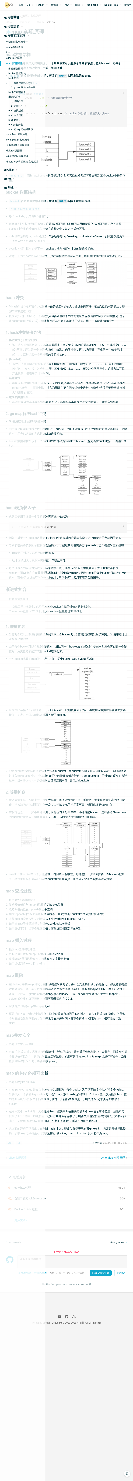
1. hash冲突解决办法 (21, 82)
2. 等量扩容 (17, 106)
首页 (21, 5)
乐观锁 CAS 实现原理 (17, 145)
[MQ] (68, 5)
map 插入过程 (15, 115)
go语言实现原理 (79, 20)
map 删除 (13, 119)
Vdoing (71, 1471)
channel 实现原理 (15, 41)
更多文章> (68, 1363)
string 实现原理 (14, 47)
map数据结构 (15, 68)
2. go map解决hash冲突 (23, 87)
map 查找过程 (15, 110)
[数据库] (56, 5)
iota (8, 52)
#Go (57, 1286)
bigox (58, 26)
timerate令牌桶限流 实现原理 (22, 161)
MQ (67, 5)
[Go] (30, 5)
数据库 (54, 5)
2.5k (90, 26)
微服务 (128, 5)
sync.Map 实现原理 (16, 134)
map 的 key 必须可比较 (20, 129)
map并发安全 (15, 124)
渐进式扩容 (14, 96)
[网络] (79, 5)
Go (28, 5)
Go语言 (63, 20)
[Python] (41, 5)
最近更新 (67, 1319)
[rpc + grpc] (94, 5)
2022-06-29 (72, 26)
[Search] (12, 5)
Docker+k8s (111, 5)
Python (40, 5)
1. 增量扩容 (17, 101)
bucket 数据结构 (17, 73)
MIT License (120, 1471)
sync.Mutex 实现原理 (17, 139)
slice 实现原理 (14, 58)
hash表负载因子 (17, 92)
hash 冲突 (13, 78)
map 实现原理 (14, 63)
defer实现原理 (14, 150)
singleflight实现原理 (17, 156)
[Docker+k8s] (112, 5)
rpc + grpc (92, 5)
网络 (77, 5)
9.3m (100, 26)
